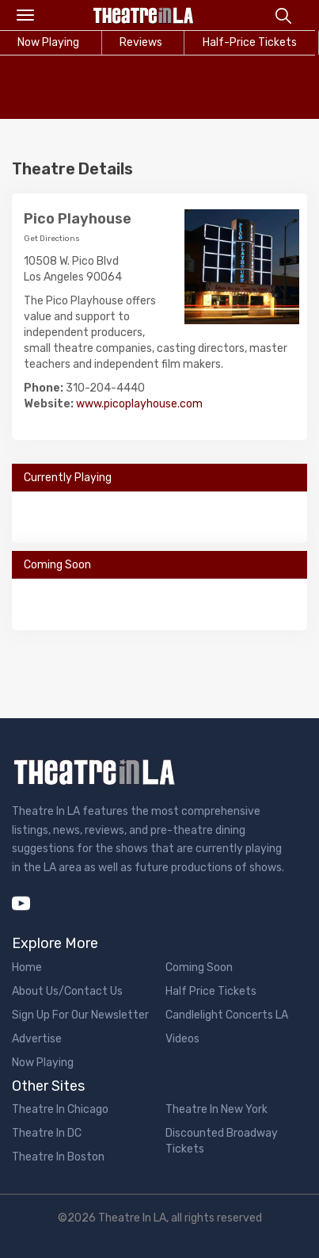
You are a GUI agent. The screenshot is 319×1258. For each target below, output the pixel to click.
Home (27, 967)
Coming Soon (199, 967)
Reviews (141, 42)
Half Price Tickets (210, 991)
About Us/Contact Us (67, 991)
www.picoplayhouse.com (139, 404)
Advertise (37, 1039)
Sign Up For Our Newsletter (80, 1015)
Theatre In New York (216, 1109)
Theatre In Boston (58, 1157)
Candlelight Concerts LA (226, 1015)
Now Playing (43, 1062)
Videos (182, 1039)
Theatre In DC (47, 1133)
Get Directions (52, 238)
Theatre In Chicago (60, 1109)
